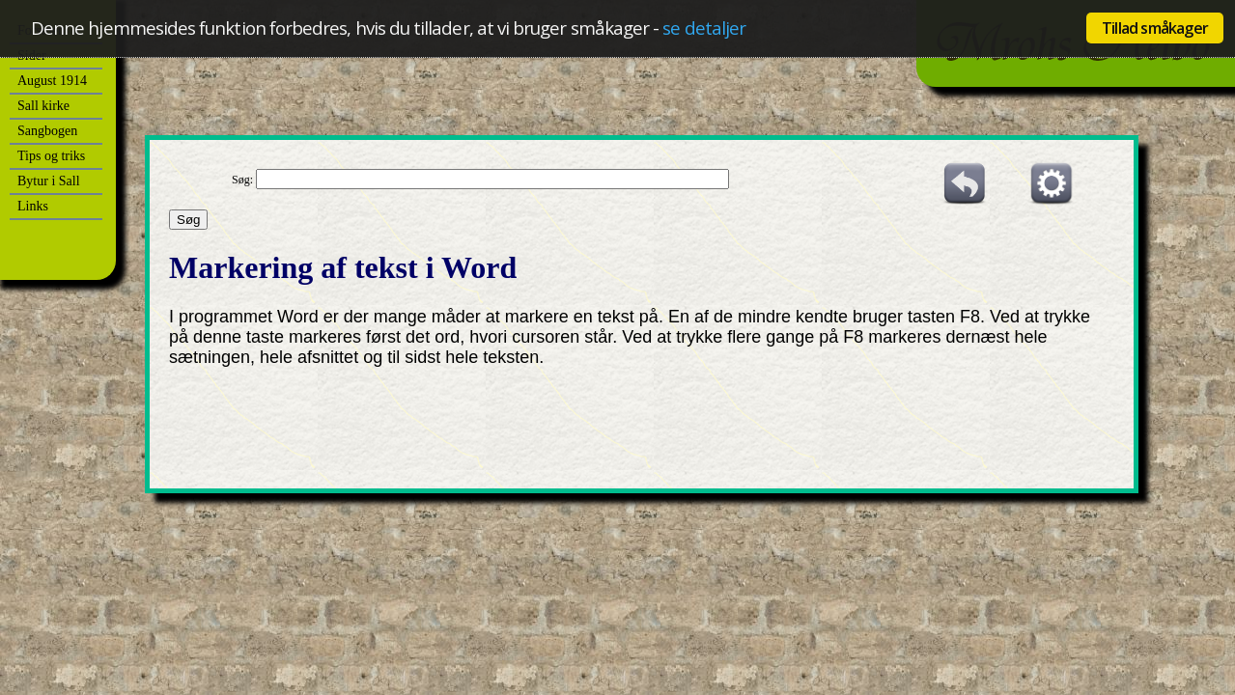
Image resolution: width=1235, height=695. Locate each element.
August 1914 (52, 80)
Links (32, 206)
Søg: (244, 179)
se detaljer (703, 27)
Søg (188, 219)
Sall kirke (43, 105)
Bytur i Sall (48, 181)
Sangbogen (47, 131)
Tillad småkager (1155, 28)
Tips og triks (51, 156)
